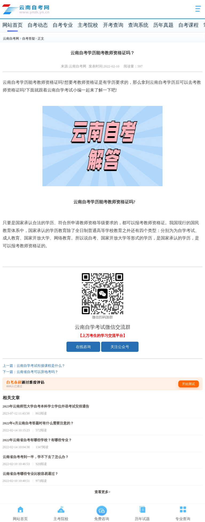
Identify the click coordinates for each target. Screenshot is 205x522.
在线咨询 (83, 347)
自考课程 (188, 25)
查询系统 (138, 25)
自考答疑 (28, 38)
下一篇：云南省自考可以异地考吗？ (30, 372)
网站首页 (12, 25)
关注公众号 (120, 347)
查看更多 (102, 492)
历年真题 (163, 25)
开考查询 (113, 25)
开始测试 (188, 384)
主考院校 (88, 25)
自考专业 (63, 25)
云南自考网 (11, 38)
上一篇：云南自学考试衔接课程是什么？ (34, 366)
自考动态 (37, 25)
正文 (41, 38)
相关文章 (11, 397)
